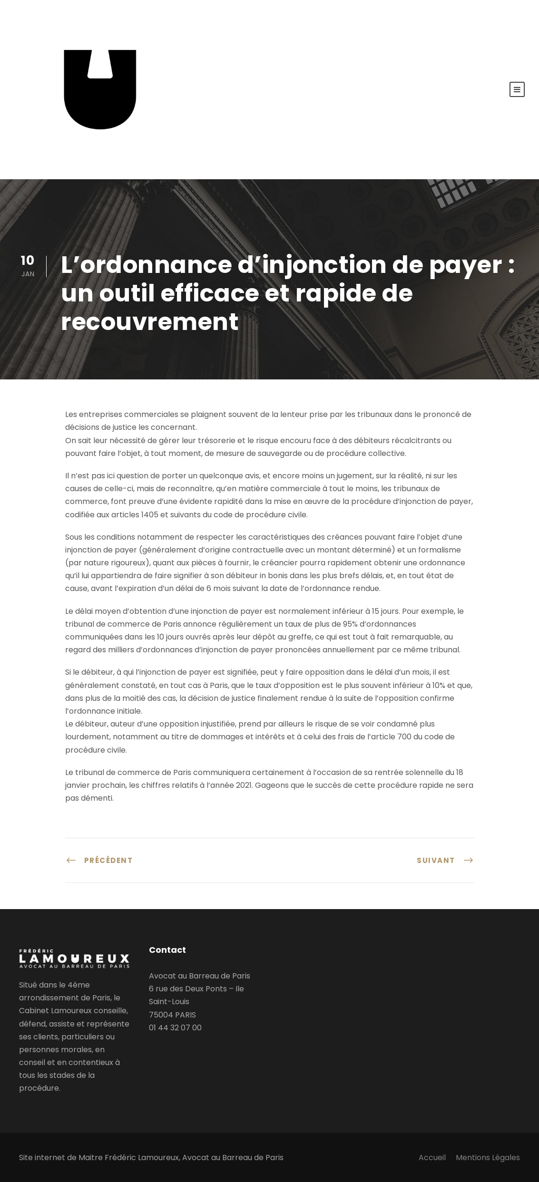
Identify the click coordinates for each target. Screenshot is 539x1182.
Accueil (432, 1157)
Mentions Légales (488, 1157)
